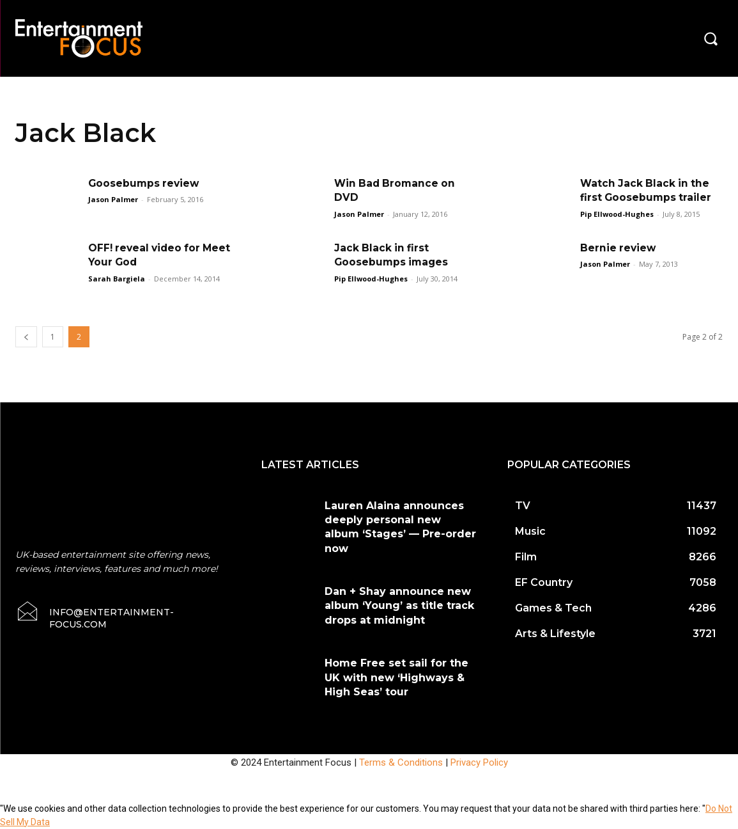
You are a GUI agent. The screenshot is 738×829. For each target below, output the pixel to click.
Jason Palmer (113, 199)
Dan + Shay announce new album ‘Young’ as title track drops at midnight (399, 605)
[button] (710, 38)
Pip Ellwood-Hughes (617, 214)
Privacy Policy (479, 762)
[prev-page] (26, 336)
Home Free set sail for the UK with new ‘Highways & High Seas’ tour (396, 677)
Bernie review (618, 248)
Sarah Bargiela (116, 278)
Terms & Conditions (401, 762)
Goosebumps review (145, 183)
